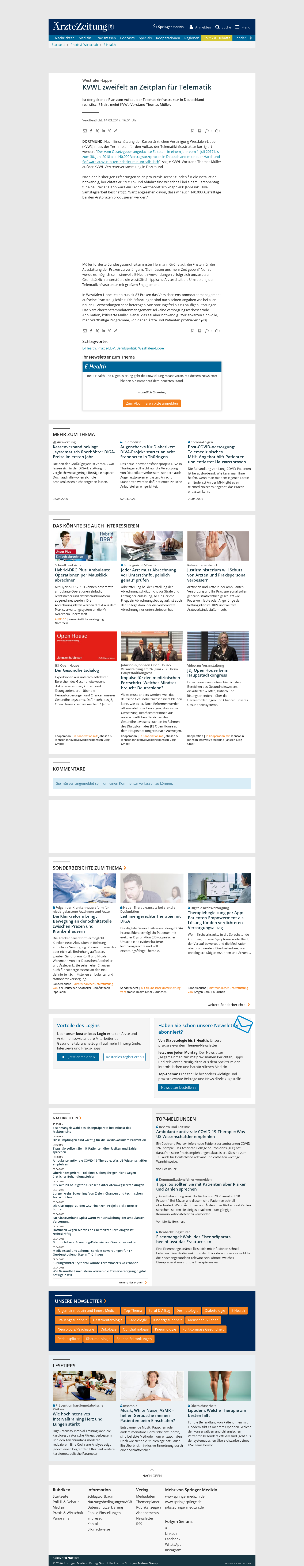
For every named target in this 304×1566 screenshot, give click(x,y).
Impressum (96, 1518)
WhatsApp (173, 1544)
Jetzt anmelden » (78, 1057)
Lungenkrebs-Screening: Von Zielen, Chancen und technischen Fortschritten (98, 1195)
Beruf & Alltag (159, 1310)
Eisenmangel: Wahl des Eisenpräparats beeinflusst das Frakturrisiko (92, 1130)
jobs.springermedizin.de (184, 1507)
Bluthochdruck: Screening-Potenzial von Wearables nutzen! (95, 1242)
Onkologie (108, 1329)
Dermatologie (187, 1310)
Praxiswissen (105, 38)
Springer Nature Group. (142, 1563)
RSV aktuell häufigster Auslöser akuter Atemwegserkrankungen (98, 1185)
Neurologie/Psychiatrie (76, 1329)
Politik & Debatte (217, 38)
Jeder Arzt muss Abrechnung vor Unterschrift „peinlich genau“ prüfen (148, 575)
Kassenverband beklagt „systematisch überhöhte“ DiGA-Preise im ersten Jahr (84, 452)
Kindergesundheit (167, 1320)
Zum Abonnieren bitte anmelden (152, 403)
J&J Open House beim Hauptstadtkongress (207, 672)
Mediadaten (145, 1496)
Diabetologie (215, 1310)
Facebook (172, 1539)
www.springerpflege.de (183, 1501)
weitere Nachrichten (133, 1283)
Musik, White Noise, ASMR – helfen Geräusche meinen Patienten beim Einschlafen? (147, 1415)
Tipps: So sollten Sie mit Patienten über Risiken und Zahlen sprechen (95, 1150)
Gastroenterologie (107, 1320)
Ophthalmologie (136, 1329)
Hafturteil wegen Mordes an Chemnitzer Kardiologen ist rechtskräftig (93, 1232)
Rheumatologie (98, 1339)
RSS (139, 1523)
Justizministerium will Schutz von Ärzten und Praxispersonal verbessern (217, 575)
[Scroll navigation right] (251, 38)
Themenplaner (148, 1501)
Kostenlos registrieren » (125, 1057)
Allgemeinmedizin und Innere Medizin (88, 1310)
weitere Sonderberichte (229, 1005)
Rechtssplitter (69, 1339)
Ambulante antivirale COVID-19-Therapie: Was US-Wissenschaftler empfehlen (100, 1162)
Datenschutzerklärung (105, 1507)
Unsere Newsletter (78, 1301)
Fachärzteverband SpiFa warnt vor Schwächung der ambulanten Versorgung (99, 1220)
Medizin (85, 38)
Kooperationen (168, 38)
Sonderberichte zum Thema (87, 868)
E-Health (89, 348)
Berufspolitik (127, 348)
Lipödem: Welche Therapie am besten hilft (217, 1413)
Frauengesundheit (72, 1320)
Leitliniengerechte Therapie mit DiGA (150, 919)
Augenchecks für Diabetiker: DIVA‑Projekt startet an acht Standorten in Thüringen (147, 452)
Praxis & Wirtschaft (68, 1512)
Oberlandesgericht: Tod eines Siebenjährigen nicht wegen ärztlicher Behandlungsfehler (94, 1175)
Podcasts (127, 38)
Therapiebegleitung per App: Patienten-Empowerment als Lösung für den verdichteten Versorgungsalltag (215, 920)
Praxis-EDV (106, 348)
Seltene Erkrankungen (134, 1339)
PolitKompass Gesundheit (203, 1329)
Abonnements (147, 1512)
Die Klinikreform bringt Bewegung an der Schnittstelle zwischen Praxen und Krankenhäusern (82, 924)
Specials (145, 38)
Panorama (61, 1518)
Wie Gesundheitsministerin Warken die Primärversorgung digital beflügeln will (99, 1273)
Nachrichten (65, 38)
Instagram (173, 1550)
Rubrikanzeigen (148, 1507)
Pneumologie (165, 1329)
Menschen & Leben (203, 1320)
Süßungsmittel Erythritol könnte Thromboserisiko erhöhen (95, 1263)
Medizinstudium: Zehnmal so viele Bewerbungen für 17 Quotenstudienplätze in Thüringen (92, 1252)
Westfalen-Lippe (151, 348)
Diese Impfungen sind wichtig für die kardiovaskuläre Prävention (99, 1140)
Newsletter (144, 1518)
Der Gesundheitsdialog (77, 670)
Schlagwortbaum (100, 1496)
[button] (242, 27)
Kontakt (93, 1523)
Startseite (60, 1496)
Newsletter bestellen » (178, 1087)
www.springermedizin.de (185, 1496)
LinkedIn (171, 1533)
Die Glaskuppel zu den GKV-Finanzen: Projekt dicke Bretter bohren (95, 1207)
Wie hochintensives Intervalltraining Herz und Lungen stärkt (78, 1419)
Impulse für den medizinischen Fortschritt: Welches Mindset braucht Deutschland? (150, 683)
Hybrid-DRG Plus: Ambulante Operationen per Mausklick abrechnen (82, 575)
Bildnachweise (98, 1529)
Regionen (191, 38)
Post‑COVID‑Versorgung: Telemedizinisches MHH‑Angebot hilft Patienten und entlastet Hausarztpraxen (217, 454)
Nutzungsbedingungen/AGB (109, 1501)
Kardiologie (138, 1320)
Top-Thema (133, 1310)
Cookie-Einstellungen (104, 1512)
